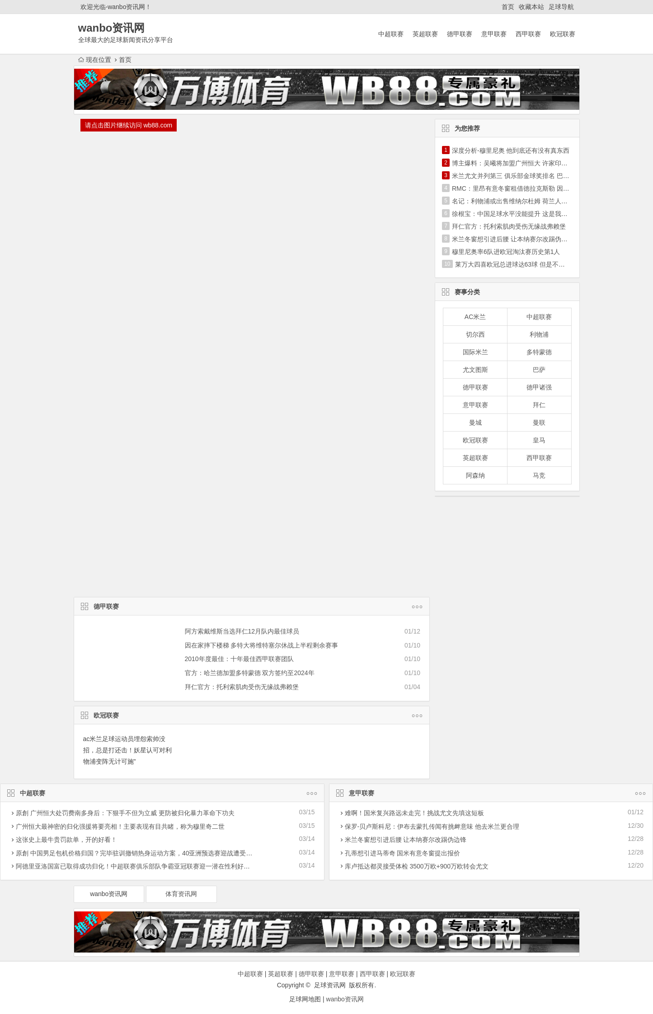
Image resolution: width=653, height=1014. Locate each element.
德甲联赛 (459, 34)
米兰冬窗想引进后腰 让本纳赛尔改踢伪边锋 (513, 239)
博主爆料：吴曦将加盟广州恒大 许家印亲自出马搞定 (525, 163)
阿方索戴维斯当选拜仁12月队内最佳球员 (242, 631)
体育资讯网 (181, 893)
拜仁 (539, 404)
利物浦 (539, 334)
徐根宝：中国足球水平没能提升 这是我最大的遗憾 (522, 213)
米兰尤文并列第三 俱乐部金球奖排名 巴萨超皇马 (520, 175)
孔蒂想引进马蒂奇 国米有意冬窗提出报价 (402, 853)
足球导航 (561, 6)
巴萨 (539, 369)
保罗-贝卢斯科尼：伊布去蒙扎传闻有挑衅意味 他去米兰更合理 (432, 826)
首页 (508, 6)
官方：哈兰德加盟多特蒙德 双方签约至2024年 (250, 672)
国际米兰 (475, 352)
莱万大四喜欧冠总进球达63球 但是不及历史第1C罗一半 (533, 264)
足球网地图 (305, 999)
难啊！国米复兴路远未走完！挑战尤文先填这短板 (414, 813)
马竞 (539, 475)
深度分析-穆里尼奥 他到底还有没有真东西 (511, 150)
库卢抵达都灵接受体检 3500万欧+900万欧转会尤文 (417, 866)
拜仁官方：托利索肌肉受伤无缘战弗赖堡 (242, 686)
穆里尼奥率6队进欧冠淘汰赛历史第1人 (506, 251)
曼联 (539, 422)
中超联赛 (391, 34)
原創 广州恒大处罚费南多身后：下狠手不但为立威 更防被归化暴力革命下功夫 (125, 813)
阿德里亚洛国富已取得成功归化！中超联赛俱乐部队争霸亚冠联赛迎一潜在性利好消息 (136, 866)
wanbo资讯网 (108, 893)
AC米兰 (475, 316)
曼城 (475, 422)
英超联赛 (425, 34)
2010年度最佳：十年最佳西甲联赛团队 (239, 658)
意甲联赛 (494, 34)
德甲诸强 (539, 387)
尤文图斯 (475, 369)
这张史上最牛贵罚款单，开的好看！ (66, 839)
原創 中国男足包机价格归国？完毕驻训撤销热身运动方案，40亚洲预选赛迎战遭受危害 (137, 853)
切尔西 (475, 334)
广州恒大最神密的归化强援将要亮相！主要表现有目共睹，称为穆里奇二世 (120, 826)
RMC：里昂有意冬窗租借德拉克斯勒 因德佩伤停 (520, 188)
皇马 (539, 440)
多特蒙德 (539, 352)
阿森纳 (475, 475)
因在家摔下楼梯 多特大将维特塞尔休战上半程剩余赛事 (261, 645)
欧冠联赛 (562, 34)
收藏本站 (531, 6)
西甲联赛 (528, 34)
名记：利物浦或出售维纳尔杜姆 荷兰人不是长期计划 (525, 201)
